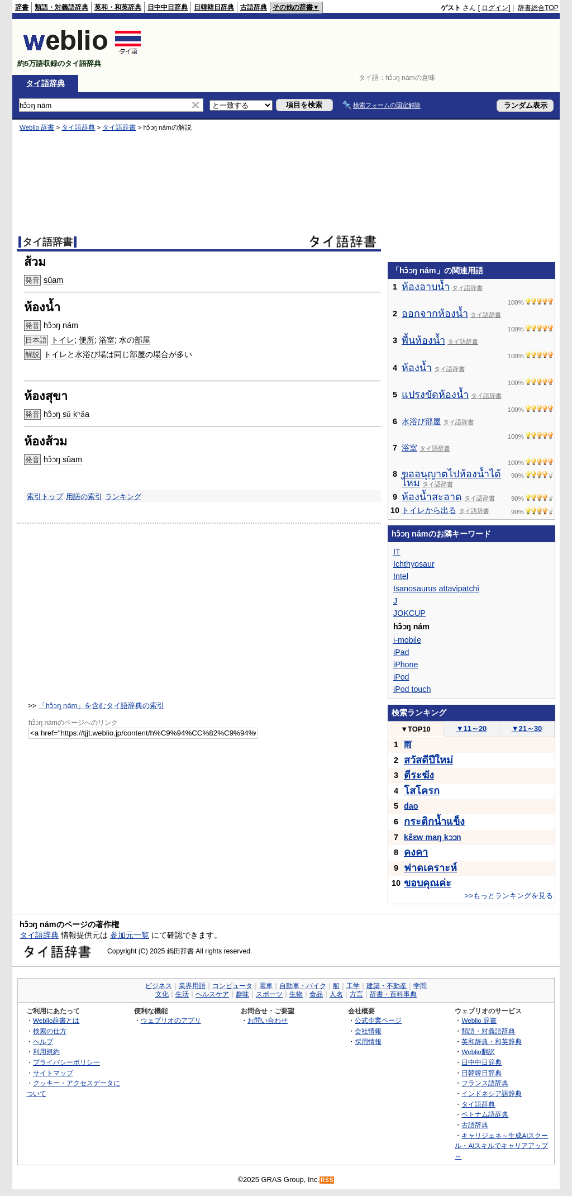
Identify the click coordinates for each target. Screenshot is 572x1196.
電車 (266, 986)
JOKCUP (409, 613)
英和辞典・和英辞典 (491, 1041)
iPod (401, 676)
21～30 (527, 728)
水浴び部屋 (421, 421)
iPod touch (412, 689)
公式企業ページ (378, 1020)
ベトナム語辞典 (484, 1114)
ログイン (495, 8)
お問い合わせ (267, 1020)
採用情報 (368, 1041)
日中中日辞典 (167, 7)
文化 (162, 994)
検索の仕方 (49, 1030)
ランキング (123, 496)
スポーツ (269, 994)
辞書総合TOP (538, 8)
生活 (182, 994)
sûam (53, 280)
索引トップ (45, 496)
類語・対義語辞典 (61, 7)
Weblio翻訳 (477, 1051)
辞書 (21, 7)
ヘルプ (43, 1041)
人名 (336, 994)
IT (397, 551)
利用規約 (46, 1051)
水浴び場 (90, 354)
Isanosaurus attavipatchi (436, 588)
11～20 (471, 728)
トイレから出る (429, 510)
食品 (316, 994)
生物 (296, 994)
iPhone (405, 664)
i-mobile (407, 639)
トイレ (62, 339)
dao (411, 805)
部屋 (142, 339)
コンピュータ (232, 986)
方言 (356, 994)
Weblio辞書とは (56, 1020)
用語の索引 (84, 496)
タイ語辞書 (119, 127)
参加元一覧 (129, 935)
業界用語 (192, 986)
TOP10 (416, 729)
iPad (401, 652)
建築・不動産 (386, 986)
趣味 (242, 994)
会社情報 (368, 1030)
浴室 (107, 339)
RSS (327, 1180)
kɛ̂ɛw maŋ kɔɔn (432, 837)
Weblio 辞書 (37, 127)
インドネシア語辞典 (491, 1093)
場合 (161, 354)
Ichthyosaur (414, 563)
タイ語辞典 (45, 83)
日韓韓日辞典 (214, 7)
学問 (420, 986)
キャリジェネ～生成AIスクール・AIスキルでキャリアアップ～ (501, 1146)
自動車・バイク (302, 986)
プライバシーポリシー (66, 1062)
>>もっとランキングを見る (509, 895)
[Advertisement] (355, 47)
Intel (400, 576)
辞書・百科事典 (393, 994)
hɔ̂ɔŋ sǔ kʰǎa (66, 414)
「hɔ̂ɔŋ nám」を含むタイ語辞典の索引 (102, 705)
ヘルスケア (212, 994)
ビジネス (158, 986)
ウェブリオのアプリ (171, 1020)
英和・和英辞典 (117, 7)
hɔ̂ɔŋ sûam (63, 459)
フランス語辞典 (484, 1082)
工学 (353, 986)
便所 (86, 339)
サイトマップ (53, 1072)
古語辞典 (253, 7)
